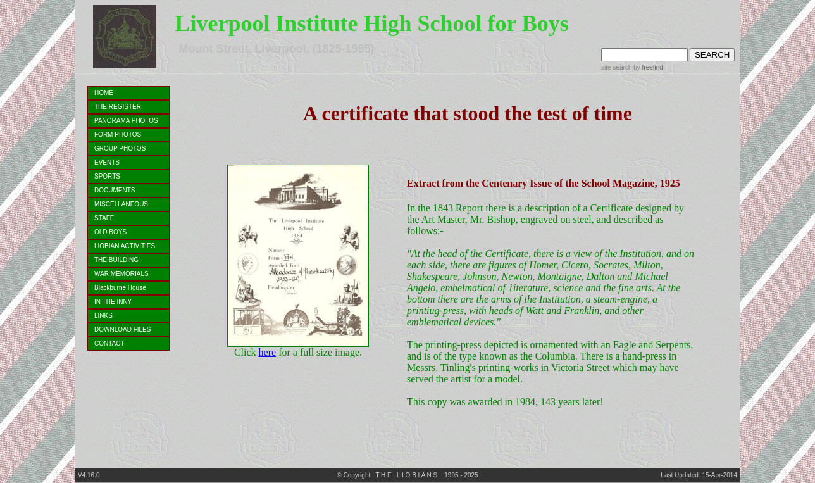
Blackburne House (120, 287)
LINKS (103, 315)
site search (616, 67)
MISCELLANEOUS (121, 204)
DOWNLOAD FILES (122, 329)
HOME (103, 92)
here (268, 352)
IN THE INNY (113, 301)
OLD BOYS (110, 232)
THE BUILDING (116, 259)
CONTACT (109, 343)
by (647, 67)
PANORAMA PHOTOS (126, 120)
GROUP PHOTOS (120, 148)
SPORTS (107, 176)
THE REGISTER (117, 106)
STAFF (104, 218)
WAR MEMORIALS (121, 273)
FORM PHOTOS (117, 134)
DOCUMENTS (114, 190)
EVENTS (107, 162)
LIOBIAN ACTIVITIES (124, 245)
